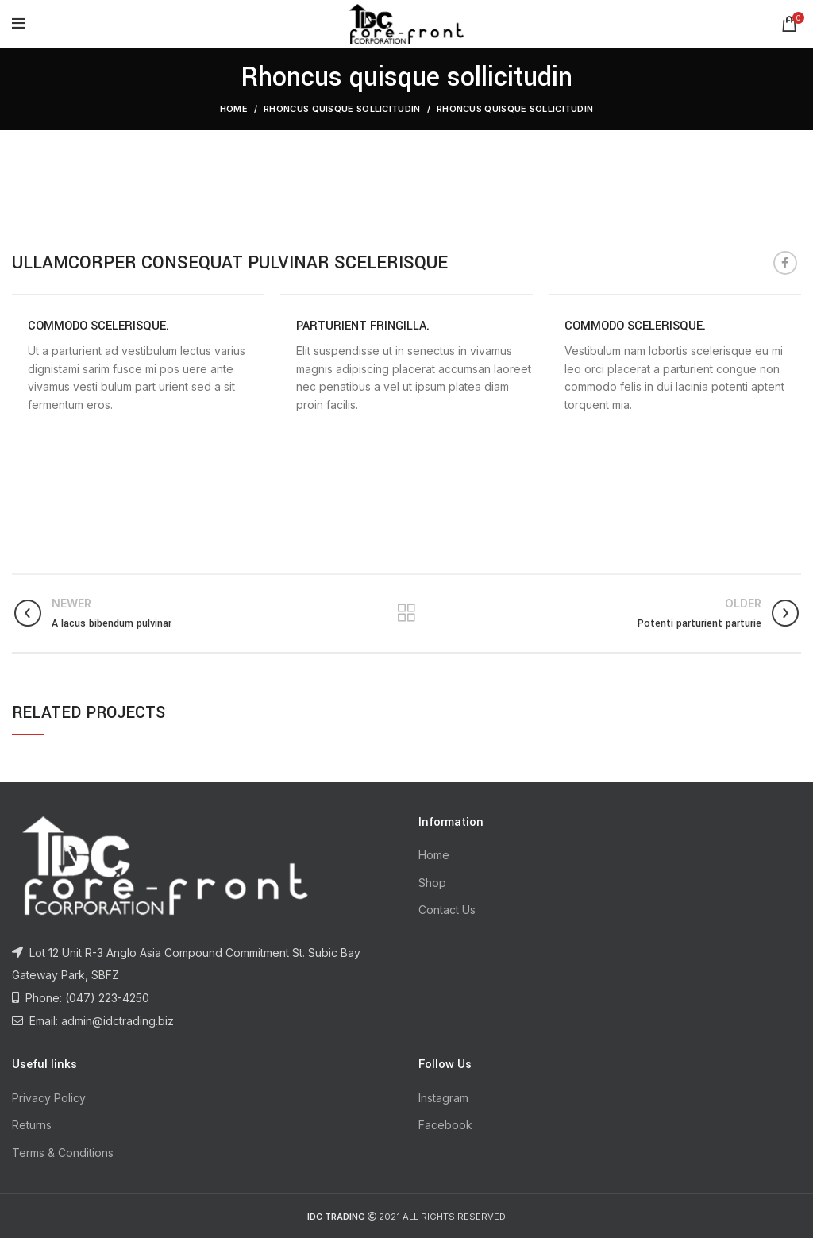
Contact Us (447, 909)
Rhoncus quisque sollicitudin (342, 108)
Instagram (443, 1098)
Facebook (445, 1125)
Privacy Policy (49, 1098)
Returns (32, 1125)
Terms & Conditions (63, 1152)
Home (234, 108)
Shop (432, 882)
